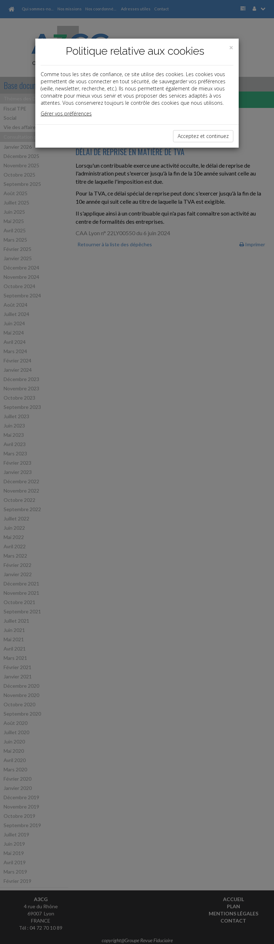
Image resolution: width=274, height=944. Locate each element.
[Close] (231, 47)
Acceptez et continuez (203, 136)
